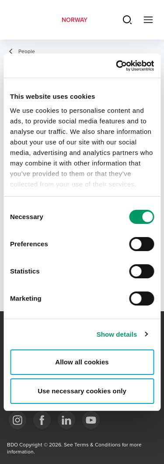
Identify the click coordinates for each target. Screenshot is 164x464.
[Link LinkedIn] (66, 420)
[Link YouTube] (90, 420)
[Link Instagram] (17, 420)
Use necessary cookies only (82, 391)
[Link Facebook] (41, 420)
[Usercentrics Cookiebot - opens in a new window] (117, 66)
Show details (117, 334)
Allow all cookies (82, 362)
